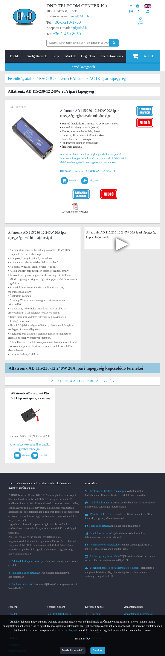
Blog (55, 56)
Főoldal (15, 56)
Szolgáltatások (37, 56)
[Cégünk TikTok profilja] (137, 11)
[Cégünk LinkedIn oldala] (147, 11)
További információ (72, 650)
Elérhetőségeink (112, 56)
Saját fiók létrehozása (59, 613)
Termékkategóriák (82, 67)
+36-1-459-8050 (67, 33)
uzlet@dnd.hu (81, 16)
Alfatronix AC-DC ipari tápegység (82, 381)
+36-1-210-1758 (67, 22)
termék (143, 56)
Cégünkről (88, 56)
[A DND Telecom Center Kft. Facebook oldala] (131, 5)
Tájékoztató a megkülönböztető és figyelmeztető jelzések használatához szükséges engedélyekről (119, 572)
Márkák (70, 56)
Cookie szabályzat (67, 630)
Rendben (98, 650)
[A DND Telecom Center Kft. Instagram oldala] (131, 11)
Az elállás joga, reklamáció (113, 525)
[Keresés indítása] (114, 43)
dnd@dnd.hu (80, 28)
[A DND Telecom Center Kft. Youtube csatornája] (137, 5)
